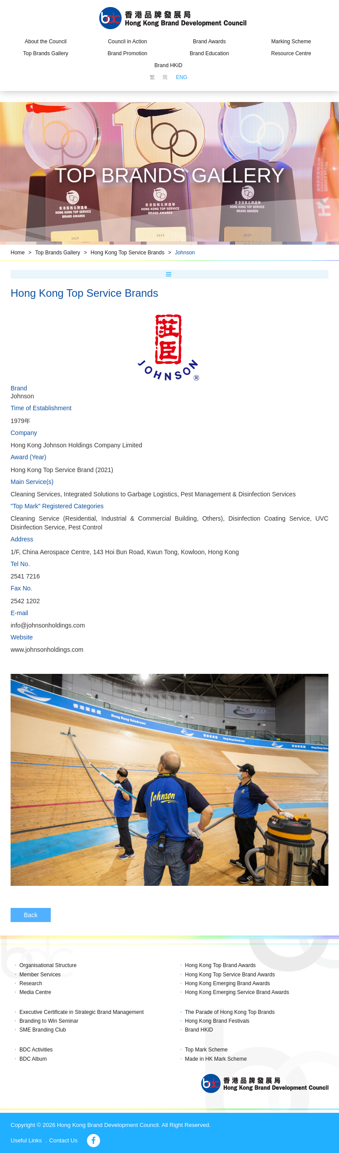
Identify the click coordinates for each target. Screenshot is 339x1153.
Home (18, 253)
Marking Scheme (291, 41)
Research (30, 983)
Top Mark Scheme (206, 1050)
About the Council (46, 41)
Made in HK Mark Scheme (216, 1059)
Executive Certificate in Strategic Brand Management (81, 1012)
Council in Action (127, 41)
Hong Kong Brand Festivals (217, 1021)
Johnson (185, 253)
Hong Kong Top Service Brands (127, 253)
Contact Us (63, 1140)
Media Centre (35, 992)
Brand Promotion (127, 53)
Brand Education (209, 53)
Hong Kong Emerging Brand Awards (227, 983)
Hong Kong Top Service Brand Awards (230, 975)
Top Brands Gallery (45, 53)
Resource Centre (291, 53)
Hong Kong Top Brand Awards (220, 965)
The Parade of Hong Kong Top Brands (230, 1012)
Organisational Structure (47, 965)
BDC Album (33, 1059)
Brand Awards (209, 41)
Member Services (39, 975)
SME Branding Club (42, 1030)
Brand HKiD (168, 65)
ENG (181, 77)
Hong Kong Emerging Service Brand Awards (237, 992)
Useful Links (26, 1140)
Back (31, 915)
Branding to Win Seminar (48, 1021)
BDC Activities (36, 1050)
